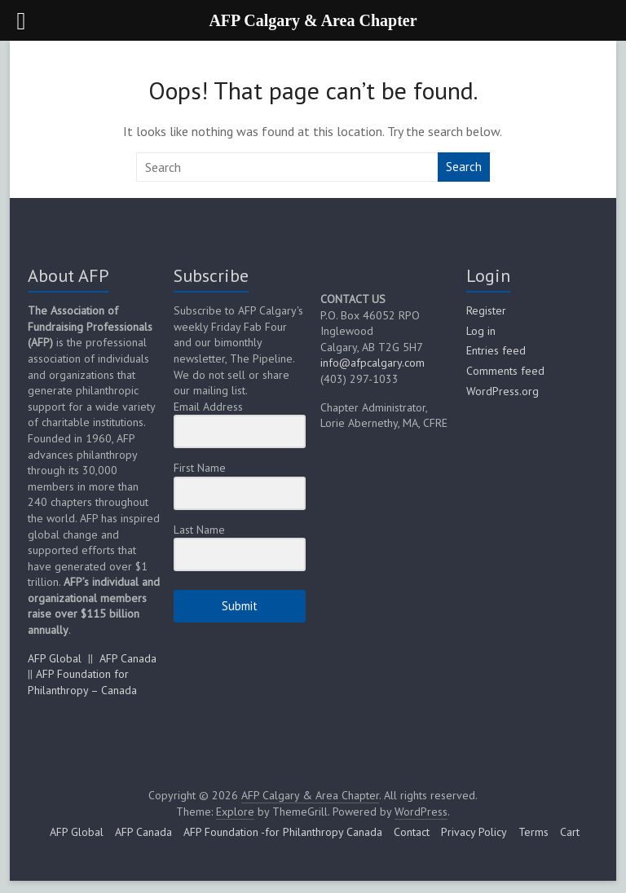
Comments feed (505, 370)
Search (464, 166)
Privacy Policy (474, 832)
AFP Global (55, 658)
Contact (412, 832)
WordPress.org (502, 391)
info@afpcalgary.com (372, 362)
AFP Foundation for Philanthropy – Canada (82, 681)
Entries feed (496, 350)
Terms (533, 832)
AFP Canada (127, 658)
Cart (570, 832)
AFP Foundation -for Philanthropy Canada (282, 832)
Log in (481, 330)
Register (486, 310)
